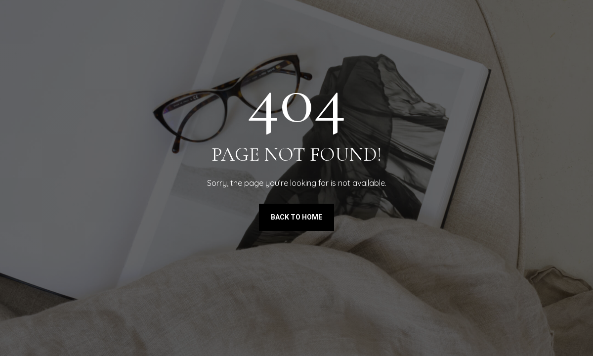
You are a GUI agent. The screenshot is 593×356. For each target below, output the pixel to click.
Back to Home (296, 217)
